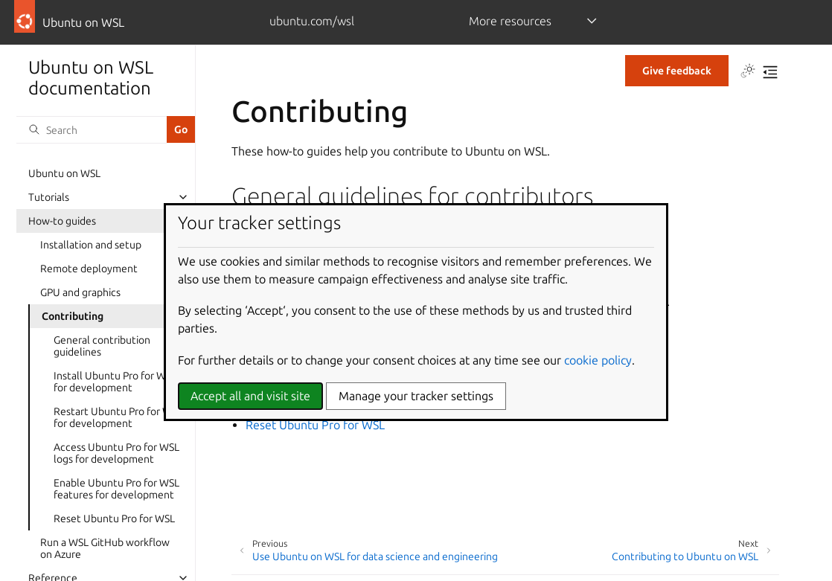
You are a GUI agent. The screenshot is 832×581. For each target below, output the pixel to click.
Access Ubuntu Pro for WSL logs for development (116, 453)
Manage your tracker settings (416, 395)
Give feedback (676, 71)
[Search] (91, 129)
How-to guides (62, 221)
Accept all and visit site (250, 395)
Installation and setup (90, 245)
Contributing (72, 316)
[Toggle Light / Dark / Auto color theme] (747, 72)
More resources (510, 21)
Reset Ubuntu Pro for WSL (114, 518)
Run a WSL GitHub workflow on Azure (105, 548)
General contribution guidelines (102, 346)
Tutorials (48, 197)
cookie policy (598, 360)
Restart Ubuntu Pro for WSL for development (118, 417)
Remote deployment (89, 269)
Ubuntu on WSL (64, 173)
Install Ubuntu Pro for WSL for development (115, 382)
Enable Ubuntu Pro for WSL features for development (116, 489)
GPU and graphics (80, 292)
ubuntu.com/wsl (311, 21)
